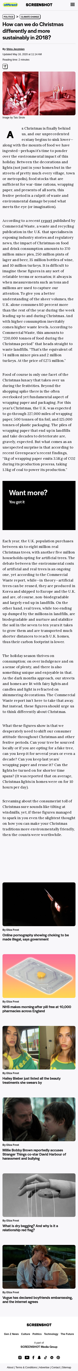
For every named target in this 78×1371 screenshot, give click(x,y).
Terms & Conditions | (26, 1367)
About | (11, 1367)
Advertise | (45, 1367)
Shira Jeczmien (15, 49)
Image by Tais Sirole (13, 117)
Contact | (56, 1367)
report (46, 220)
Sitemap (66, 1367)
